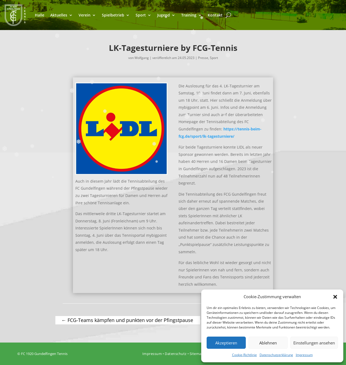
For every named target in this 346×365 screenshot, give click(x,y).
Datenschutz (176, 353)
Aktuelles (58, 15)
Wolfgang (142, 57)
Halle (39, 15)
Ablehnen (268, 343)
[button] (335, 297)
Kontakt (215, 15)
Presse (203, 57)
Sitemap (197, 353)
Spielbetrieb (113, 15)
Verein (84, 15)
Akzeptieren (226, 343)
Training (188, 15)
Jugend (163, 15)
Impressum (304, 355)
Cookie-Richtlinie (244, 355)
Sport (141, 15)
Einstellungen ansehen (314, 343)
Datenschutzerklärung (276, 355)
